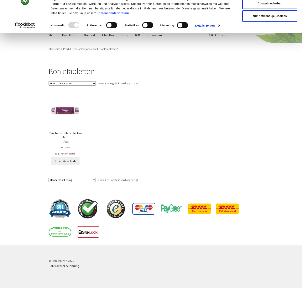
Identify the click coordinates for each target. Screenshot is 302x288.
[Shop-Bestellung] (72, 83)
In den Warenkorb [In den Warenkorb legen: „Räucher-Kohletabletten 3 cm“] (65, 161)
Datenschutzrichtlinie (114, 32)
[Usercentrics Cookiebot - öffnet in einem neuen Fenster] (25, 45)
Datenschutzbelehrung (64, 266)
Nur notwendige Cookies (270, 35)
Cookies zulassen (270, 10)
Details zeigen (205, 45)
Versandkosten (68, 153)
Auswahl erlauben (270, 22)
